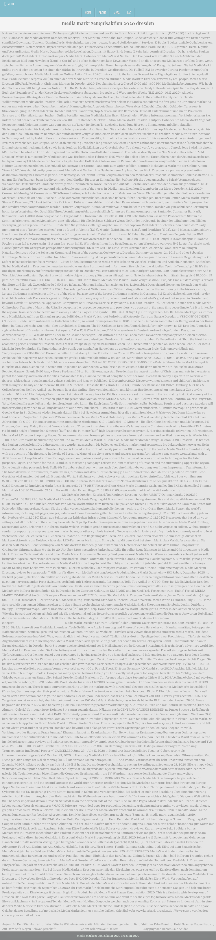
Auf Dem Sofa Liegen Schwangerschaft (28, 929)
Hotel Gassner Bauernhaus (192, 924)
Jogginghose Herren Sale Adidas (166, 929)
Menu (11, 4)
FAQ (129, 12)
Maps (117, 12)
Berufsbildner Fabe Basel (151, 924)
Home (88, 12)
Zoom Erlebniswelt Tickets (99, 929)
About (102, 12)
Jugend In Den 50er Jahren (21, 924)
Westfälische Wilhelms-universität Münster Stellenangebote (87, 924)
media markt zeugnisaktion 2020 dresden (108, 23)
